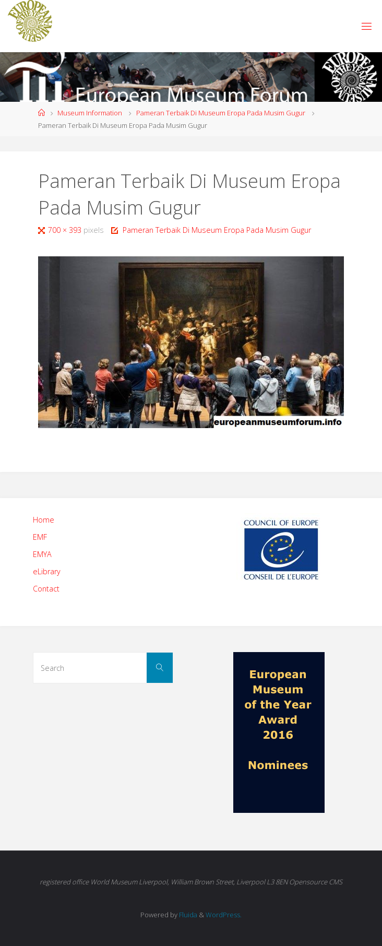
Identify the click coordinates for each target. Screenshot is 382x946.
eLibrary (47, 571)
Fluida (187, 914)
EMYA (42, 554)
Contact (46, 589)
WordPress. (224, 914)
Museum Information (89, 112)
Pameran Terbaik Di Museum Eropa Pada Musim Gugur (220, 112)
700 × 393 (65, 230)
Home (43, 520)
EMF (40, 537)
